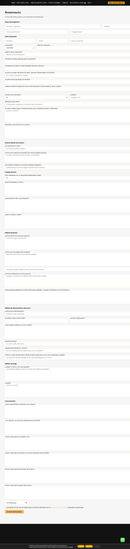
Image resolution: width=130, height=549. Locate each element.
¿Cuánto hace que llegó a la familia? (17, 79)
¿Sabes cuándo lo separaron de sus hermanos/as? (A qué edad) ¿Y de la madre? (33, 86)
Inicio (13, 3)
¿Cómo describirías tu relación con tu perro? (20, 404)
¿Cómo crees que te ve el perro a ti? (17, 437)
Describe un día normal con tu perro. (17, 124)
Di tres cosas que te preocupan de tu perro (19, 469)
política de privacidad (59, 507)
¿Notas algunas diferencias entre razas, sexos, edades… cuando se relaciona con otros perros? (37, 290)
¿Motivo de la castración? (13, 52)
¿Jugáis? (8, 383)
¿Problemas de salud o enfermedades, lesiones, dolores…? (25, 66)
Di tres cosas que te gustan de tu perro (18, 485)
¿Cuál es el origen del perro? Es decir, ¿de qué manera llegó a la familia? (29, 72)
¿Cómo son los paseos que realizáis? (17, 252)
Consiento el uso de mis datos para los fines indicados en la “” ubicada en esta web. (45, 507)
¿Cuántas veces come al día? (15, 318)
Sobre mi (65, 3)
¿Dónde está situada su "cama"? (16, 348)
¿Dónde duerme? (11, 341)
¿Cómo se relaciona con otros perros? (18, 273)
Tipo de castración (43, 45)
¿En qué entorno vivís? (12, 146)
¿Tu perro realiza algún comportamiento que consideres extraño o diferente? (31, 108)
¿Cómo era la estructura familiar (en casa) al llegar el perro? (26, 153)
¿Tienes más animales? (13, 95)
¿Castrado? (9, 45)
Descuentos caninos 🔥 (78, 3)
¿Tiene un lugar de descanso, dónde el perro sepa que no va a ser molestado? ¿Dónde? (35, 355)
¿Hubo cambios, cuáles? (13, 214)
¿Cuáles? (73, 95)
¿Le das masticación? (77, 318)
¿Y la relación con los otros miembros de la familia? (22, 420)
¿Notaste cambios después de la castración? (20, 59)
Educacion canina (23, 3)
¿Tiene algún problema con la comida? (18, 325)
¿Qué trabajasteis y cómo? (14, 182)
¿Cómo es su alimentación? (14, 311)
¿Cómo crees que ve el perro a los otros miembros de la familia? (27, 453)
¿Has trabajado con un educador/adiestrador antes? (23, 175)
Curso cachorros (54, 3)
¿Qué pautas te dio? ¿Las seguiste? (17, 198)
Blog (89, 3)
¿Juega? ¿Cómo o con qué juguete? (17, 367)
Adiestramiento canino (39, 3)
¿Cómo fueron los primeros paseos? (17, 236)
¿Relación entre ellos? (12, 101)
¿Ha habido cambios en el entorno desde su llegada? (23, 165)
